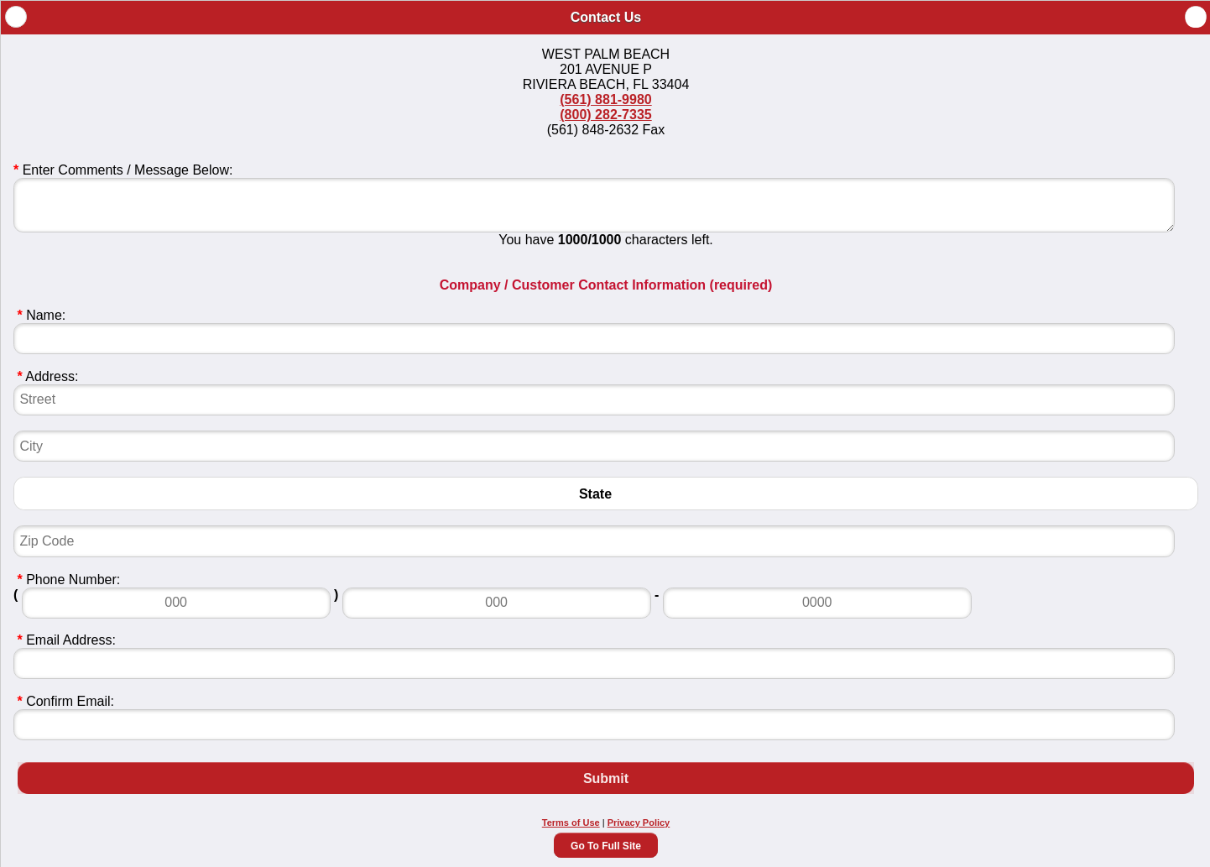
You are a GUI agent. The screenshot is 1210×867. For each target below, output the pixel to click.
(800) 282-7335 (605, 114)
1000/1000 (590, 239)
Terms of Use (571, 822)
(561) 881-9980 (605, 99)
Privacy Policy (639, 822)
